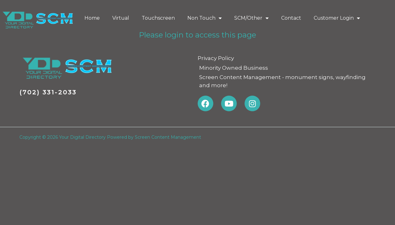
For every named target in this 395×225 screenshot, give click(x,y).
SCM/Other (251, 18)
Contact (291, 18)
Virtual (120, 18)
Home (92, 18)
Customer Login (337, 18)
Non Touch (204, 18)
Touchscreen (158, 18)
